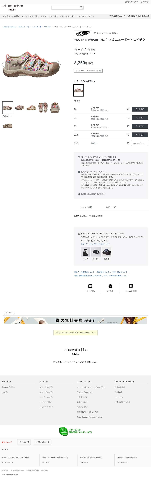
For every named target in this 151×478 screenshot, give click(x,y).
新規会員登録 (120, 387)
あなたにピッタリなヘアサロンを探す (15, 457)
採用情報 (44, 470)
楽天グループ (130, 2)
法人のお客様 (82, 407)
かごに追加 (140, 109)
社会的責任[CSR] (33, 470)
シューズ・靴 (36, 27)
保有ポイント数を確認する (127, 457)
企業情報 (5, 470)
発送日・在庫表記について (84, 272)
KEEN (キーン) (24, 27)
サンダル (47, 27)
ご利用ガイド (82, 397)
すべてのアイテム (46, 407)
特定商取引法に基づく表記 (87, 412)
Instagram (119, 397)
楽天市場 (144, 2)
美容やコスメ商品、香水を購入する (55, 457)
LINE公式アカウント (123, 402)
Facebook (118, 392)
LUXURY (5, 392)
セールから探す (45, 402)
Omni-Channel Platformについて (89, 417)
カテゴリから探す (46, 397)
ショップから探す (46, 392)
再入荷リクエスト (139, 143)
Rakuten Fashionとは (85, 392)
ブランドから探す (46, 387)
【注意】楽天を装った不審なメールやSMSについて (75, 333)
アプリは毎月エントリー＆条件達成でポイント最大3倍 (129, 16)
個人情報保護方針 (17, 470)
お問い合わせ (82, 402)
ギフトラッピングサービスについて (95, 244)
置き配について (103, 272)
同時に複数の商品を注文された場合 (87, 275)
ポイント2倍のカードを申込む (91, 457)
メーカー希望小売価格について (116, 275)
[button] (3, 64)
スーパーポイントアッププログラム (91, 387)
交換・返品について (119, 272)
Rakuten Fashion (24, 7)
